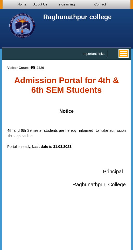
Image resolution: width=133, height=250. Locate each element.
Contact (100, 4)
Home (21, 4)
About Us (40, 4)
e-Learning (67, 4)
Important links (93, 54)
